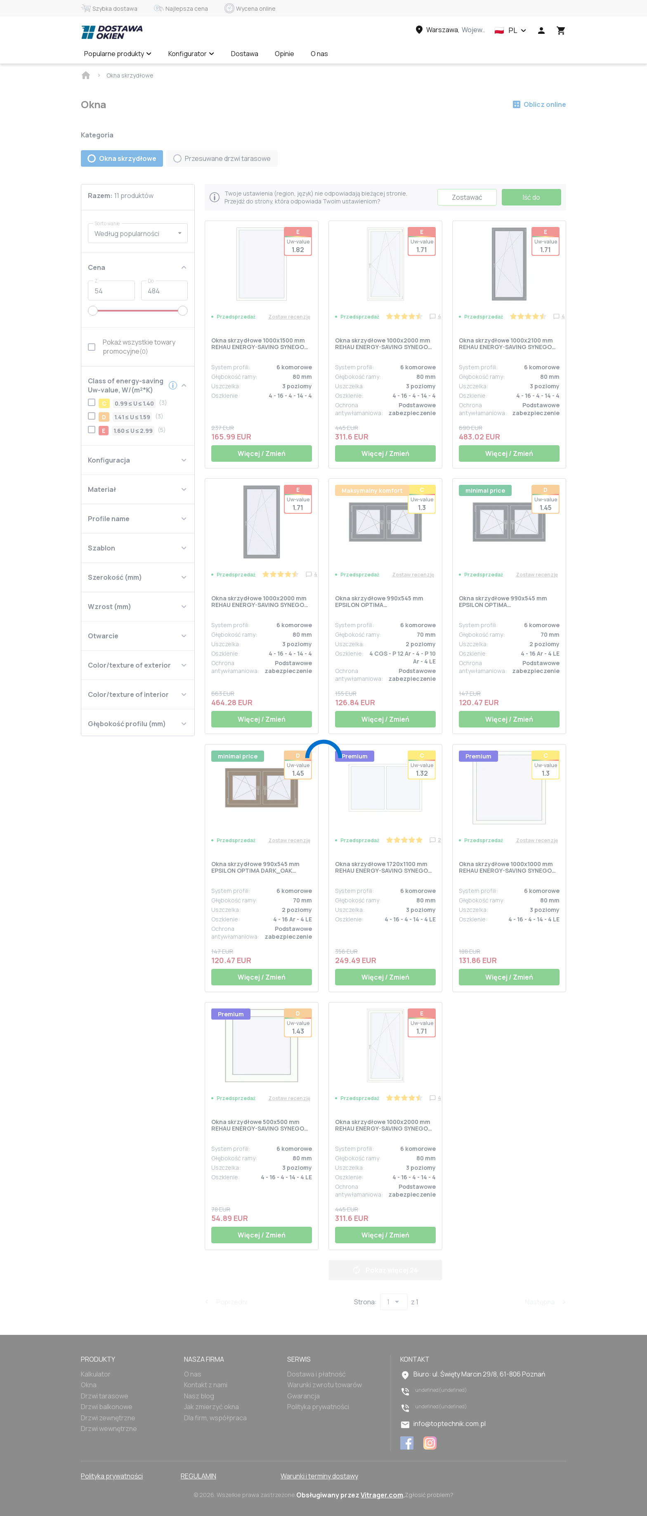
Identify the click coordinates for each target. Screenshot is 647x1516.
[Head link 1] (112, 32)
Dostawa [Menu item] (244, 53)
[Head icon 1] (541, 30)
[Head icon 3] (561, 30)
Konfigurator (191, 53)
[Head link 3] (449, 30)
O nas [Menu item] (319, 53)
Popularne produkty (118, 53)
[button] (510, 30)
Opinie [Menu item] (284, 53)
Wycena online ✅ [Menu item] (371, 53)
